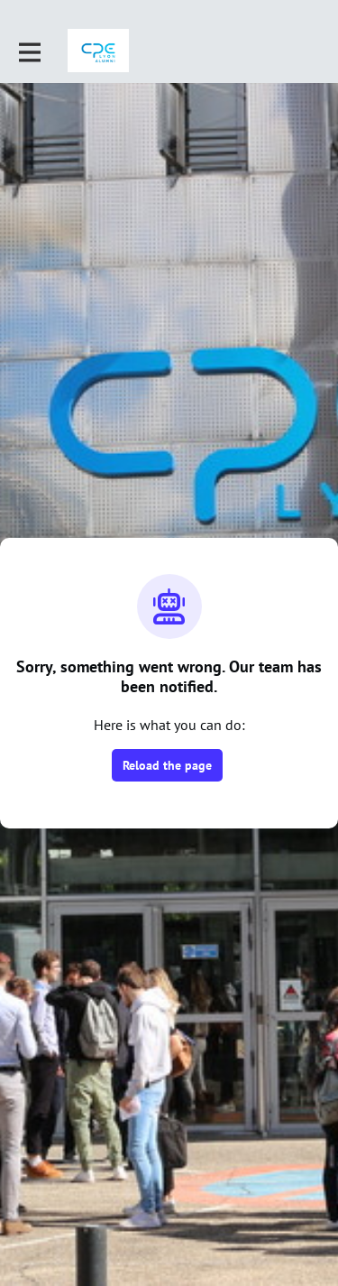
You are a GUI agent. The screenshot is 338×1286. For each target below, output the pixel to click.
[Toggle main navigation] (28, 51)
